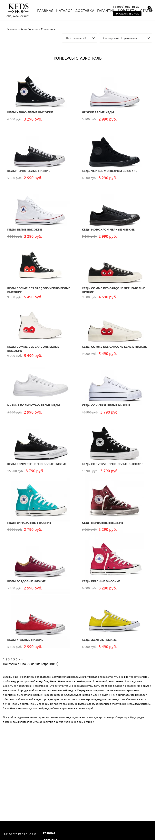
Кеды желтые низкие (99, 639)
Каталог (64, 10)
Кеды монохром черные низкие (108, 229)
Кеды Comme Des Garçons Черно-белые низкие (113, 290)
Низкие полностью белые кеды (33, 405)
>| (22, 659)
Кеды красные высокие (101, 581)
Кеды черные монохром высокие (109, 171)
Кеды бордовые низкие (26, 581)
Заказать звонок (127, 14)
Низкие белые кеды (98, 112)
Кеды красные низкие (25, 639)
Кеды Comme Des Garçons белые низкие (114, 346)
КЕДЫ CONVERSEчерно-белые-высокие (112, 464)
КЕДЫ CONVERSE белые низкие (106, 405)
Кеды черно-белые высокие (30, 112)
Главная (45, 10)
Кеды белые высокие (24, 229)
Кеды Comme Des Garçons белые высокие (33, 348)
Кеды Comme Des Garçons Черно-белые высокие (38, 290)
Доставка (84, 10)
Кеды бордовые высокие (102, 522)
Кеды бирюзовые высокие (29, 522)
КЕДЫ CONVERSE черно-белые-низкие (37, 464)
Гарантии (106, 10)
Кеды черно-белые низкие (28, 171)
